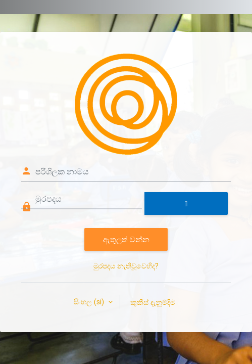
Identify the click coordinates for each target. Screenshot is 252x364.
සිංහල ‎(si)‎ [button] (90, 302)
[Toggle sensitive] (186, 203)
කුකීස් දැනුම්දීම (152, 302)
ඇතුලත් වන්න (126, 239)
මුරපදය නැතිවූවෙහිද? (125, 266)
